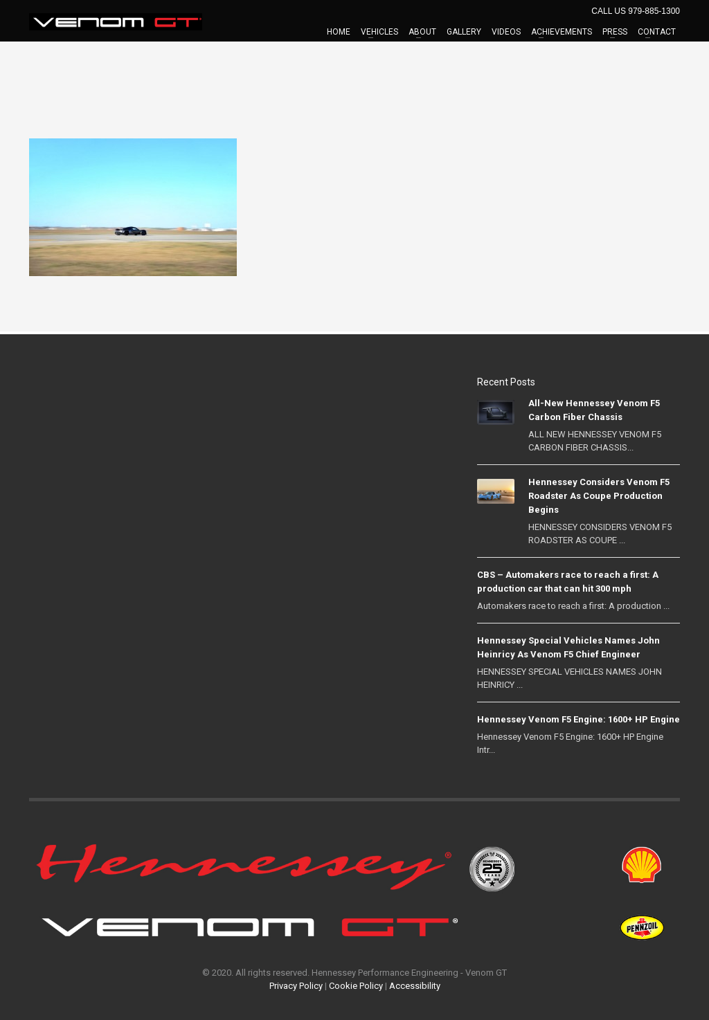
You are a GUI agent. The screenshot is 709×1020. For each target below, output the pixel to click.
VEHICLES (379, 32)
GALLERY (464, 32)
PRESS (614, 32)
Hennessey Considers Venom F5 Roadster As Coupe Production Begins (599, 496)
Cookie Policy (356, 986)
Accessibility (414, 986)
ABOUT (422, 32)
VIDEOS (506, 32)
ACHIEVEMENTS (561, 32)
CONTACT (657, 32)
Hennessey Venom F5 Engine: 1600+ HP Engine (578, 719)
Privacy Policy (296, 986)
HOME (338, 32)
